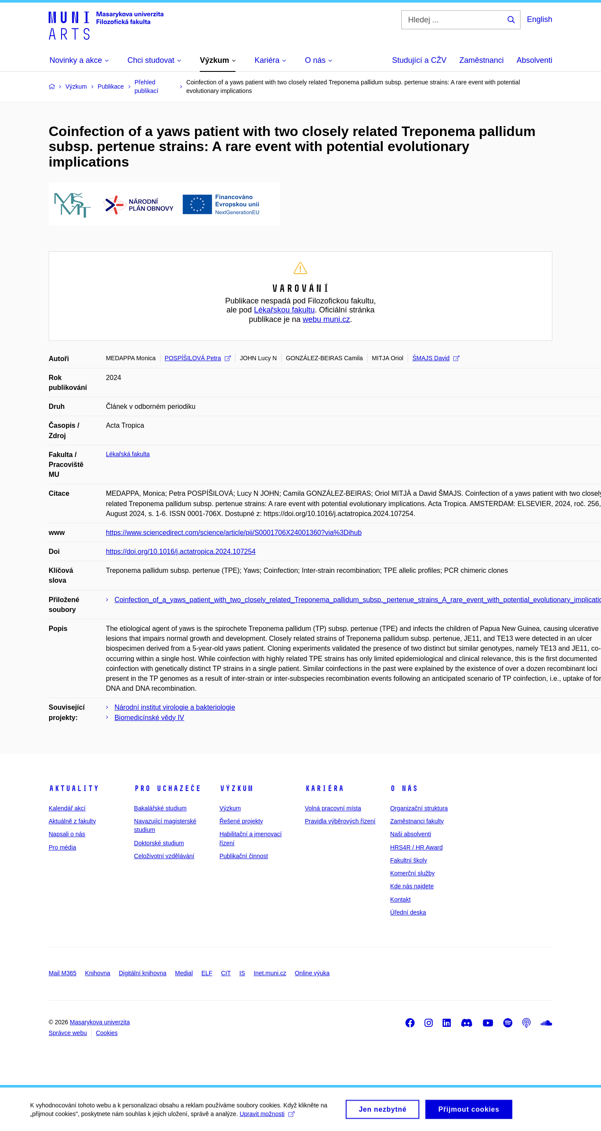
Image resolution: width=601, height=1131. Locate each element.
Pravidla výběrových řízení (340, 821)
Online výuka (312, 973)
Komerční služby (412, 873)
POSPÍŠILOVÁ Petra (198, 358)
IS (242, 973)
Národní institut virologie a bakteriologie (175, 707)
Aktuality (74, 788)
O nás (404, 788)
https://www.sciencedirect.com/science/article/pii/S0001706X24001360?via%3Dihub (234, 532)
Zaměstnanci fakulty (417, 821)
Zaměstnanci (481, 60)
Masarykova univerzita (100, 1022)
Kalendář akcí (67, 808)
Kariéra (324, 788)
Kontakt (400, 899)
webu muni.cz (326, 319)
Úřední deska (408, 912)
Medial (184, 973)
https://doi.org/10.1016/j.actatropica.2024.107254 (181, 551)
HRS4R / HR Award (416, 847)
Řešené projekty (241, 821)
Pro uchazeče (167, 788)
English (539, 19)
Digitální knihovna (143, 973)
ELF (207, 973)
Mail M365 (63, 973)
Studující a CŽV (419, 60)
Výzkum (236, 788)
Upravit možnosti (267, 1118)
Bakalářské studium (160, 808)
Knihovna (97, 973)
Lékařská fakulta (128, 454)
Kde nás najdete (412, 886)
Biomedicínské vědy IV (149, 717)
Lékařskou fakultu (284, 310)
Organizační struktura (419, 808)
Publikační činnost (244, 856)
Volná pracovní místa (333, 808)
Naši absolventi (410, 834)
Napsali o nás (67, 834)
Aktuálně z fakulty (72, 821)
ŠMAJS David (435, 358)
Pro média (62, 847)
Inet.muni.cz (270, 973)
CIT (226, 973)
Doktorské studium (159, 843)
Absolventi (534, 60)
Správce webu (68, 1032)
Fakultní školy (408, 860)
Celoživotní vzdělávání (164, 856)
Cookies (107, 1032)
